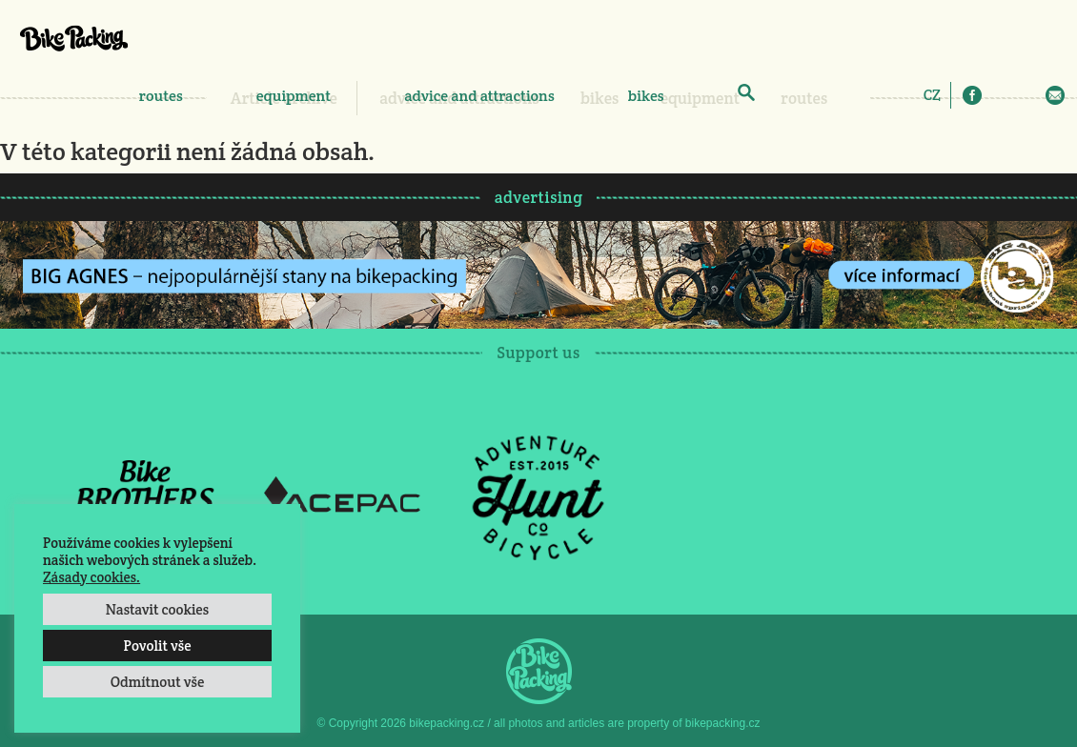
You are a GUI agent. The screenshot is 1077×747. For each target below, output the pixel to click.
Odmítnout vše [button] (158, 682)
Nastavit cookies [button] (157, 609)
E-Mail (1055, 95)
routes (161, 96)
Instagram (999, 95)
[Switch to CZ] (932, 94)
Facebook (972, 95)
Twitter (1027, 95)
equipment (293, 96)
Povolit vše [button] (157, 645)
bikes (646, 96)
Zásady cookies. (91, 577)
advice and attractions (479, 96)
